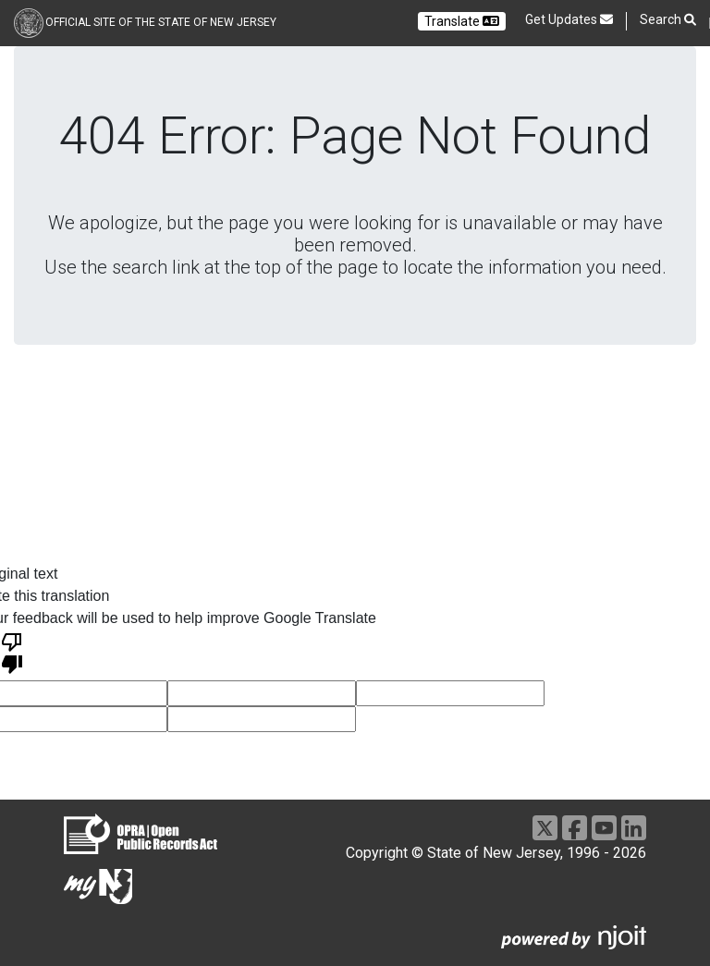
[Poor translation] (12, 652)
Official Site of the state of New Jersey (160, 22)
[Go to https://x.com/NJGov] (544, 827)
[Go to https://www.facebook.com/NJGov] (574, 827)
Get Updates (569, 19)
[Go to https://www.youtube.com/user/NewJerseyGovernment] (604, 827)
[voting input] (261, 693)
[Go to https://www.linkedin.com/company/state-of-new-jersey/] (633, 827)
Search (668, 20)
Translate (461, 21)
